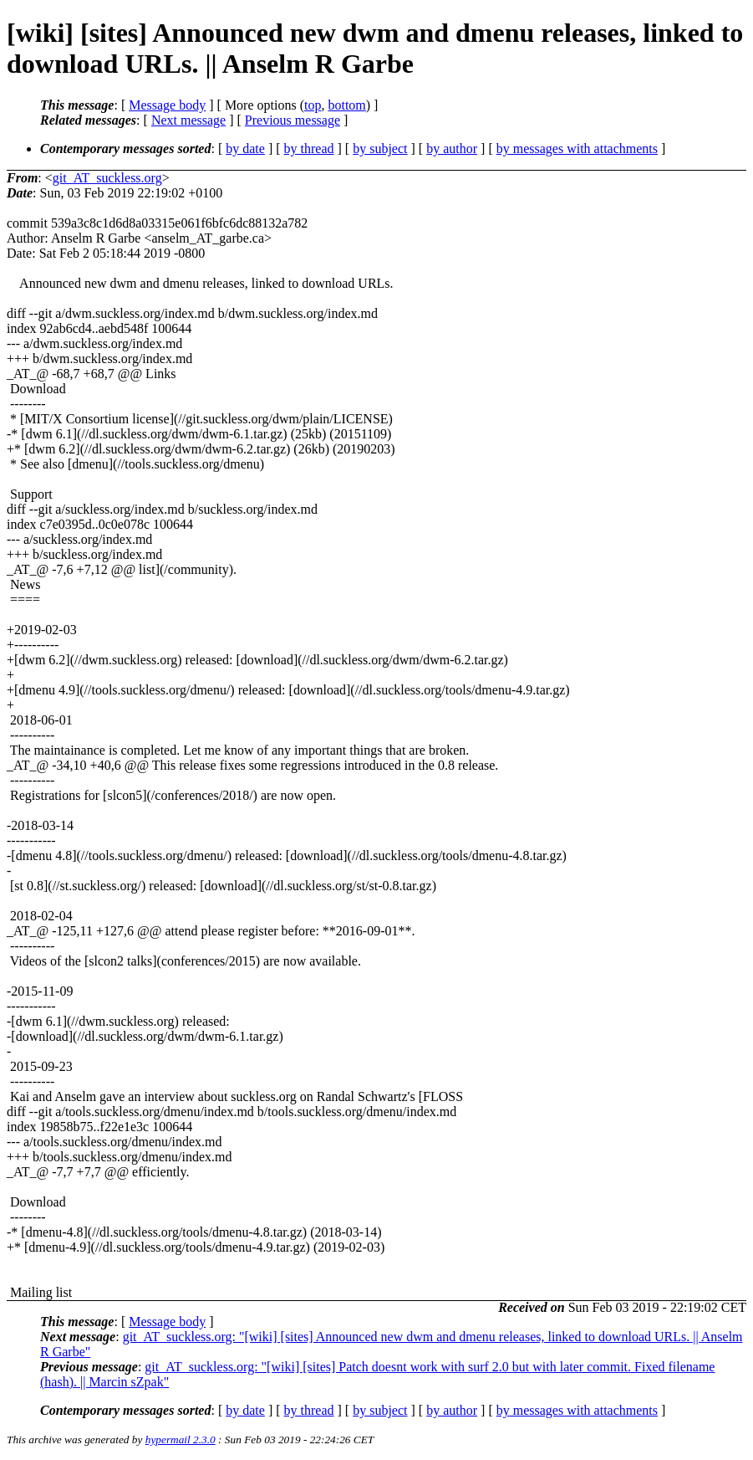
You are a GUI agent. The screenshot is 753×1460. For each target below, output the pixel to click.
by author (451, 148)
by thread (309, 148)
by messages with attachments (577, 148)
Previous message (292, 120)
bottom (346, 105)
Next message (188, 120)
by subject (380, 148)
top (312, 105)
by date (245, 148)
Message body (167, 105)
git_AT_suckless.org (107, 178)
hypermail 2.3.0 (180, 1439)
